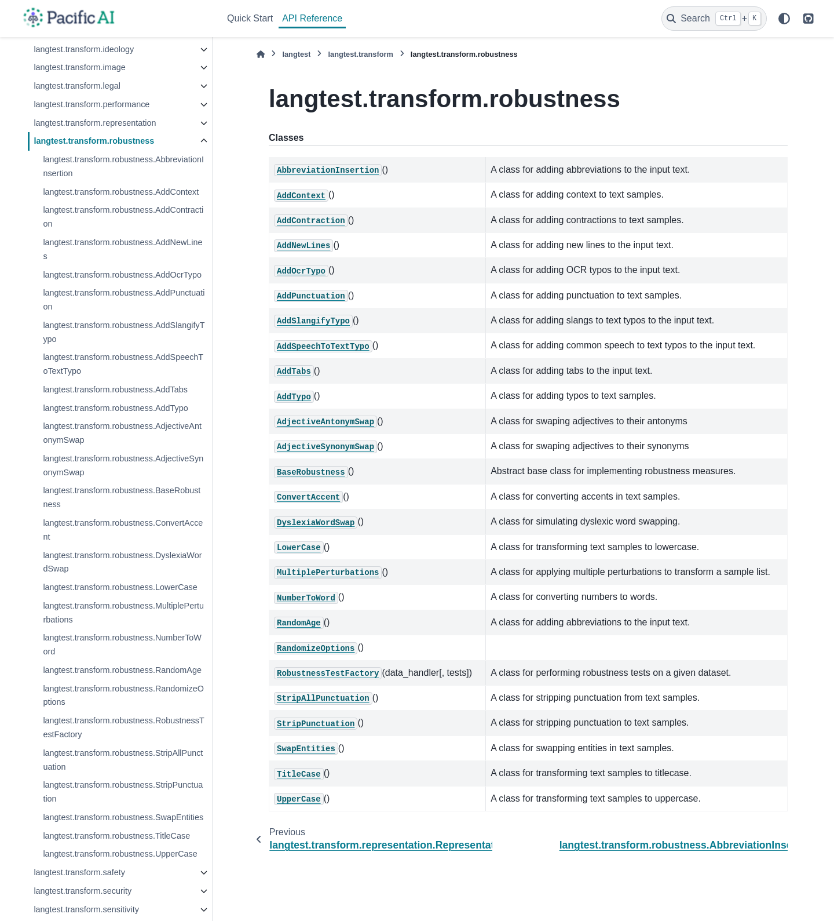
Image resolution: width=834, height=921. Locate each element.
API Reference (312, 18)
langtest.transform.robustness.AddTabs (115, 389)
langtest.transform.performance (91, 104)
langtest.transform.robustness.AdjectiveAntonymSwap (122, 433)
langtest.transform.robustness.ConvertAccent (123, 529)
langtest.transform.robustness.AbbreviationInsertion (123, 166)
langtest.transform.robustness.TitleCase (116, 835)
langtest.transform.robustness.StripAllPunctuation (123, 759)
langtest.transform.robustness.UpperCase (120, 853)
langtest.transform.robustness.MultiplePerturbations (123, 612)
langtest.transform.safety (79, 872)
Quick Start (250, 18)
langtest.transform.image (79, 67)
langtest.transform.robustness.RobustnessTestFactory (123, 727)
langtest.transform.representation (95, 123)
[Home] (261, 54)
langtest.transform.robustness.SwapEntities (123, 817)
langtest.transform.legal (77, 85)
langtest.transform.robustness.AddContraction (123, 216)
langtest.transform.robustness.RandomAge (122, 670)
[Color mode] (784, 18)
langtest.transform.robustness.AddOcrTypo (122, 274)
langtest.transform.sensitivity (86, 909)
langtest (296, 54)
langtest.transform (360, 54)
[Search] (714, 18)
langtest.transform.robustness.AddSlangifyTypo (123, 332)
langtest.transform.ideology (84, 49)
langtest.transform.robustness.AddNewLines (122, 249)
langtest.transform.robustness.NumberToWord (122, 644)
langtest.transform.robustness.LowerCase (120, 587)
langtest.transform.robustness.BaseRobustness (121, 497)
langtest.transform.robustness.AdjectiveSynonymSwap (123, 465)
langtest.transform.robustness (94, 140)
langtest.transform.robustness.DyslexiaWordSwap (122, 562)
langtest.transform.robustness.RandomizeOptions (123, 695)
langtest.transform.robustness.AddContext (121, 191)
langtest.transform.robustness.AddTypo (115, 408)
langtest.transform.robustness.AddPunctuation (123, 299)
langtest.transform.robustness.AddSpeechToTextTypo (123, 364)
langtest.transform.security (82, 890)
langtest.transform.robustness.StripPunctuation (123, 791)
